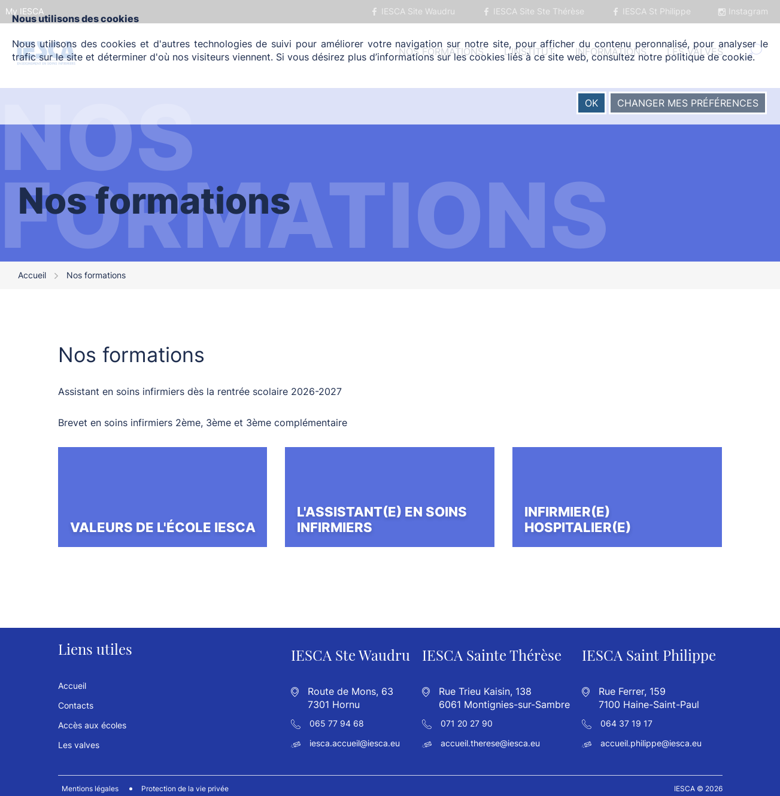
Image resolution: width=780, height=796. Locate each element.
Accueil (32, 279)
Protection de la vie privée (181, 782)
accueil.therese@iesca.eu (490, 737)
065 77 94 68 (336, 717)
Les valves (78, 738)
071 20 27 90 (467, 717)
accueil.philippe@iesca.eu (651, 737)
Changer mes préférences (687, 103)
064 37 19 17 (626, 717)
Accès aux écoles (92, 718)
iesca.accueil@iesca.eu (354, 737)
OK (591, 103)
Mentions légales (86, 782)
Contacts (75, 699)
